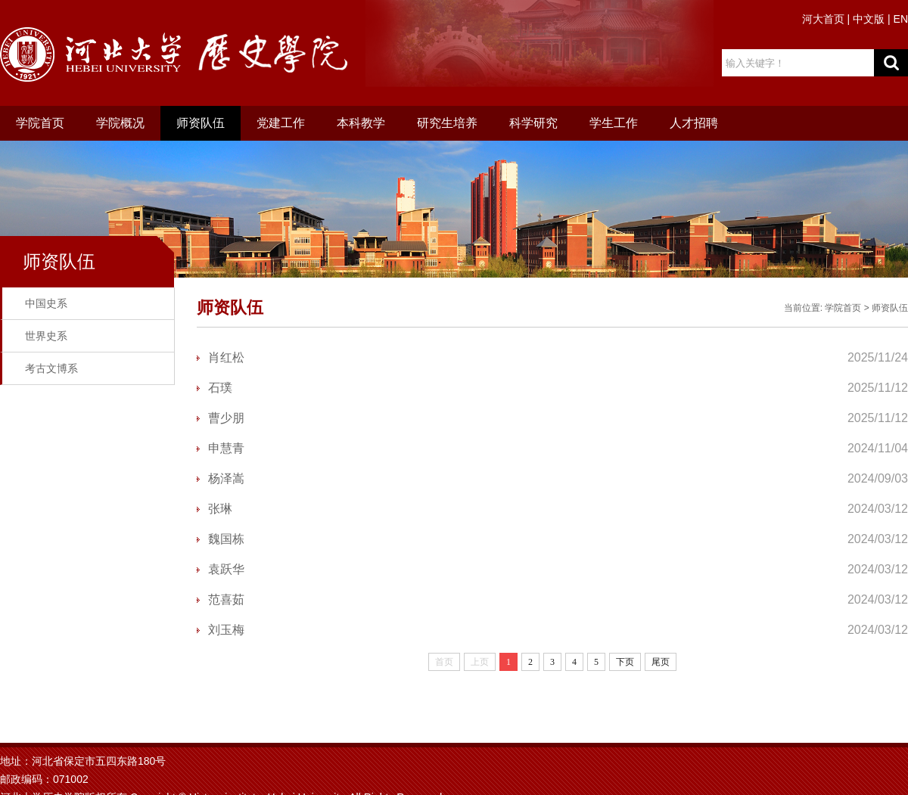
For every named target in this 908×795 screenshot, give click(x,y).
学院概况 (120, 122)
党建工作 (281, 122)
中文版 (869, 19)
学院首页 (40, 122)
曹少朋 (226, 417)
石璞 (220, 387)
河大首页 (823, 19)
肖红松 (226, 357)
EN (901, 19)
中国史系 (46, 303)
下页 (625, 662)
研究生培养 (447, 122)
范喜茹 (226, 599)
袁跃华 (226, 569)
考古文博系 (51, 368)
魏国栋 (226, 539)
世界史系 (46, 336)
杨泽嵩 (226, 478)
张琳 (220, 508)
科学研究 (533, 122)
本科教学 (361, 122)
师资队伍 (200, 122)
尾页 (660, 662)
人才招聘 (694, 122)
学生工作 (613, 122)
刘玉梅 (226, 629)
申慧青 (226, 448)
